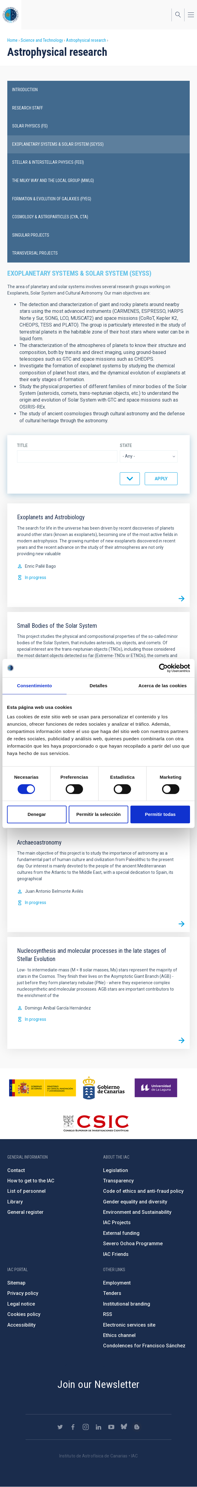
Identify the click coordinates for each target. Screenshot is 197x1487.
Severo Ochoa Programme (133, 1243)
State (126, 445)
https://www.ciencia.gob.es (42, 1088)
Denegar (37, 814)
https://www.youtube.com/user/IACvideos (111, 1427)
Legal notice (21, 1304)
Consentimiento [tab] (34, 685)
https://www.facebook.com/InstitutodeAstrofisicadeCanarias (73, 1427)
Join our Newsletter (98, 1384)
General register (25, 1212)
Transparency (118, 1181)
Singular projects (30, 235)
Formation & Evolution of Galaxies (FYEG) (51, 198)
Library (15, 1202)
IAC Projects (117, 1222)
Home (12, 40)
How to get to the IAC (30, 1181)
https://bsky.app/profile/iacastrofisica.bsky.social (124, 1427)
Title (22, 445)
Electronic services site (129, 1325)
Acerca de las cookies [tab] (162, 685)
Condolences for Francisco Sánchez (144, 1346)
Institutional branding (126, 1304)
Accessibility (21, 1325)
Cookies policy (23, 1314)
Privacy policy (22, 1293)
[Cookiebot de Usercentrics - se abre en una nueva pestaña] (163, 668)
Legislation (115, 1170)
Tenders (112, 1293)
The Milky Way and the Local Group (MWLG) (53, 180)
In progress (35, 577)
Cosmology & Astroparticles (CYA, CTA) (50, 216)
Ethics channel (119, 1335)
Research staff (27, 107)
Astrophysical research (86, 40)
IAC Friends (116, 1254)
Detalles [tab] (98, 685)
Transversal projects (35, 253)
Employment (117, 1283)
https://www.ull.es (156, 1088)
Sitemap (16, 1283)
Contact (16, 1170)
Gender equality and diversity (135, 1202)
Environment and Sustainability (137, 1212)
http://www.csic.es (95, 1123)
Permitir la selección (98, 814)
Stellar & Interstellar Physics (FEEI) (48, 162)
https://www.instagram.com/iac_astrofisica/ (85, 1427)
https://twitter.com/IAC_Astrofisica (60, 1427)
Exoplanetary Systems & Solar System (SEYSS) (58, 144)
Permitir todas (160, 814)
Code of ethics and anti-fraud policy (143, 1191)
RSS (107, 1314)
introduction (25, 89)
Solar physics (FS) (30, 125)
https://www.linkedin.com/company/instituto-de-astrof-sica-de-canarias (98, 1427)
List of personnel (26, 1191)
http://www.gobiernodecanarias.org (103, 1088)
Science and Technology (42, 40)
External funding (121, 1233)
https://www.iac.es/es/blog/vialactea (136, 1427)
